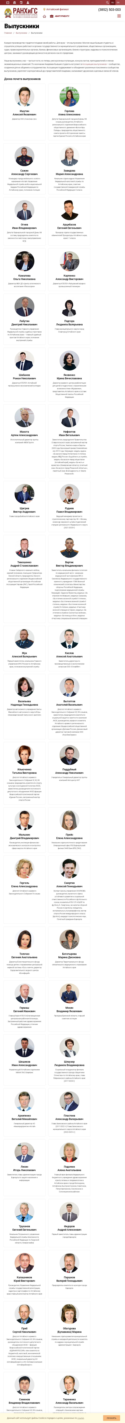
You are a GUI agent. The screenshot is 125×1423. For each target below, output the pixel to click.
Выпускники (21, 33)
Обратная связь (74, 1392)
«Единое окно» (10, 1378)
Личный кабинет (28, 2)
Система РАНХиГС (11, 1313)
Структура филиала (12, 1301)
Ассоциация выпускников (16, 1241)
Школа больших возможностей (16, 1359)
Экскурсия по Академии (13, 1334)
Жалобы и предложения (44, 1392)
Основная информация (91, 1359)
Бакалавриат (48, 1297)
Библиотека (14, 2)
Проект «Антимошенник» (53, 1384)
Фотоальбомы (48, 1367)
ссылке (80, 1418)
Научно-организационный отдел (94, 1326)
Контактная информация (14, 1338)
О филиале (8, 1297)
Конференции (87, 1322)
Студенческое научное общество (95, 1309)
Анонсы (46, 1363)
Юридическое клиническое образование (14, 1373)
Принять (111, 1418)
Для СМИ (47, 1376)
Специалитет (48, 1301)
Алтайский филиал (57, 9)
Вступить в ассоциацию (15, 1247)
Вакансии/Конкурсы (12, 1330)
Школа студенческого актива (15, 1363)
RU (112, 2)
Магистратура (48, 1305)
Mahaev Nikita (114, 1411)
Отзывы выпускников (14, 1260)
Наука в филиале (88, 1301)
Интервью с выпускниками (16, 1254)
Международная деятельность (16, 1326)
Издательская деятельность (93, 1297)
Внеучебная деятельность (14, 1309)
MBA (45, 1313)
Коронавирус (48, 1380)
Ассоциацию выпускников (94, 64)
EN (118, 2)
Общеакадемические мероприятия (95, 1318)
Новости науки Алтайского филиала (96, 1313)
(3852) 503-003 (109, 9)
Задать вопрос (16, 1392)
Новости (46, 1359)
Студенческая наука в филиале (94, 1305)
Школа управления (11, 1367)
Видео (45, 1372)
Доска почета (9, 1322)
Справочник (21, 2)
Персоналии (9, 1305)
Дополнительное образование (55, 1309)
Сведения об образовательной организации (16, 1343)
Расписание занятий (7, 2)
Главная (8, 33)
